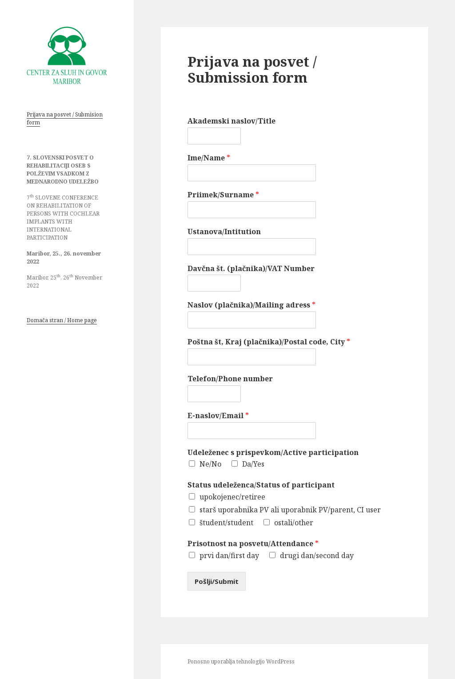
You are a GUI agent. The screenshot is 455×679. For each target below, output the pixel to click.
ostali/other (293, 522)
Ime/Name (209, 158)
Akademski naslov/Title (231, 121)
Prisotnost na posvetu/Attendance (253, 543)
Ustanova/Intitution (224, 231)
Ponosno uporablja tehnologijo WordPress (241, 661)
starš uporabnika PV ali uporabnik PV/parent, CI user (290, 510)
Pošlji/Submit (217, 581)
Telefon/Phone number (230, 378)
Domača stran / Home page (62, 320)
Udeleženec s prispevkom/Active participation (273, 452)
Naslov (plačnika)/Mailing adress (251, 305)
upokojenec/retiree (232, 497)
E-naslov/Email (218, 415)
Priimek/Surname (223, 195)
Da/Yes (253, 464)
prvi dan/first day (229, 555)
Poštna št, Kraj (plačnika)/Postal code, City (269, 342)
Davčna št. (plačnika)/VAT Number (251, 268)
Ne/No (210, 464)
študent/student (226, 522)
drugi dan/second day (317, 555)
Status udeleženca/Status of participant (261, 485)
